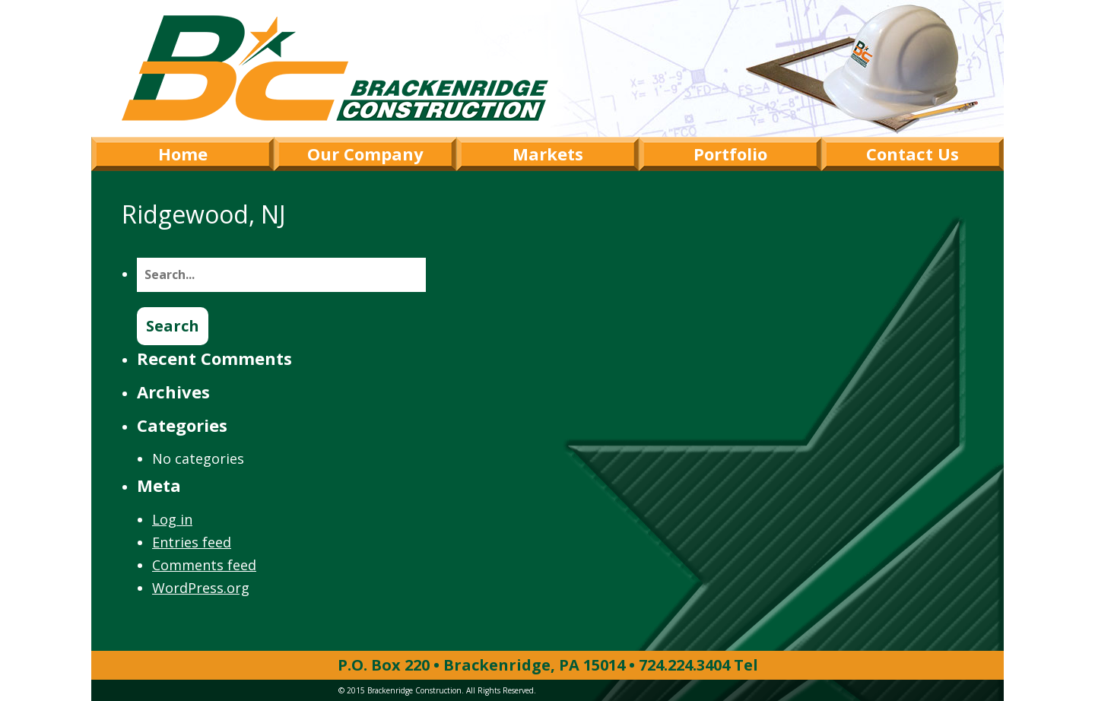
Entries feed (191, 542)
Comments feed (204, 565)
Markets (548, 153)
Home (183, 153)
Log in (172, 519)
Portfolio (730, 153)
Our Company (365, 153)
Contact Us (912, 153)
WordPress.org (200, 588)
